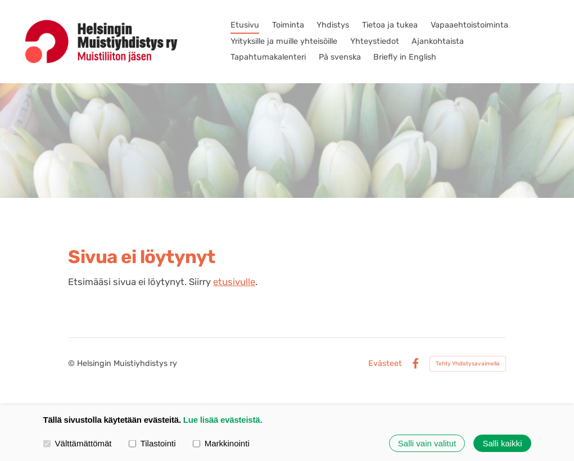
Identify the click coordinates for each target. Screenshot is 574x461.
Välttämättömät (77, 443)
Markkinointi (221, 443)
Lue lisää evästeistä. (223, 419)
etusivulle (234, 281)
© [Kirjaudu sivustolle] (72, 363)
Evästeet (385, 364)
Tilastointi (152, 443)
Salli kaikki (502, 443)
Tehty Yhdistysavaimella (468, 363)
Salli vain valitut (427, 443)
